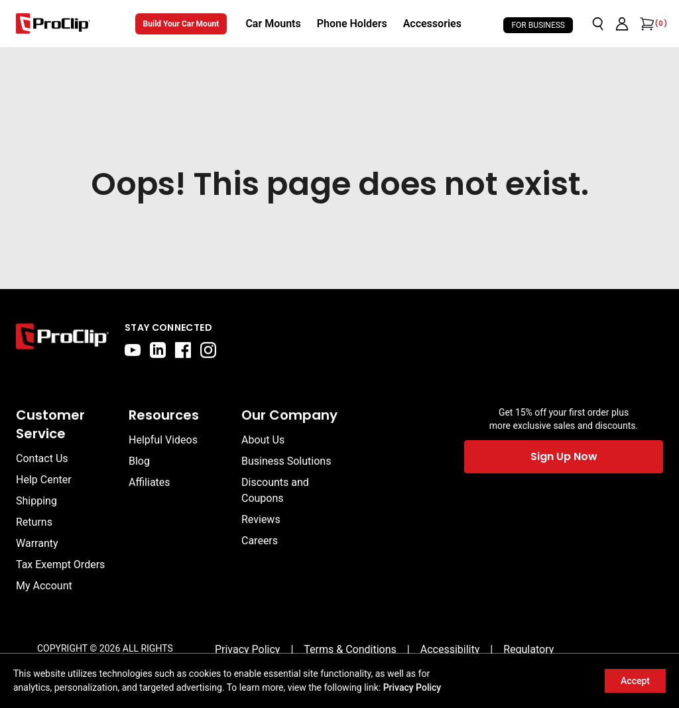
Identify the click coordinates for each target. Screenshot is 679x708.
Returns (34, 522)
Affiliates (149, 482)
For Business (538, 25)
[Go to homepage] (53, 23)
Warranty (37, 543)
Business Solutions (286, 461)
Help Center (44, 479)
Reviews (260, 519)
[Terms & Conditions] (350, 650)
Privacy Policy (412, 687)
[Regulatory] (528, 650)
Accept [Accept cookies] (635, 681)
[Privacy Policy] (247, 650)
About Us (262, 440)
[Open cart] (645, 24)
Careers (259, 540)
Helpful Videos (163, 440)
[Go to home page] (62, 339)
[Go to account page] (622, 23)
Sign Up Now (563, 456)
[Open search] (598, 23)
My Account (44, 585)
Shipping (36, 501)
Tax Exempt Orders (60, 564)
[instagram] (208, 350)
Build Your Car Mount (181, 24)
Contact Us (42, 458)
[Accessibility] (450, 650)
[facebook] (183, 350)
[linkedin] (158, 350)
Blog (139, 461)
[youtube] (133, 350)
